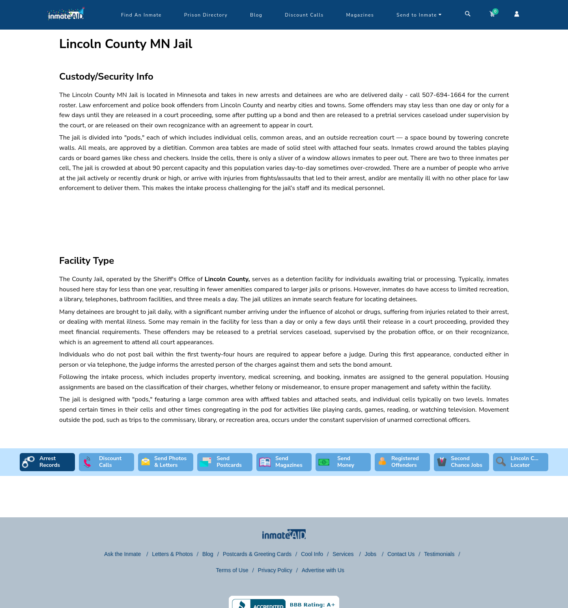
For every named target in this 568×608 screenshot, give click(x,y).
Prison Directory (206, 15)
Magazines (360, 15)
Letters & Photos (172, 554)
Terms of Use (232, 570)
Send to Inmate (419, 15)
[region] (284, 217)
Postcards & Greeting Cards (257, 554)
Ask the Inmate (123, 554)
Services (344, 554)
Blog (256, 15)
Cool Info (312, 554)
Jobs (370, 554)
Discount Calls (304, 15)
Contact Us (401, 554)
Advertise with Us (323, 570)
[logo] (66, 27)
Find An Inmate (141, 15)
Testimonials (439, 554)
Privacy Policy (275, 570)
